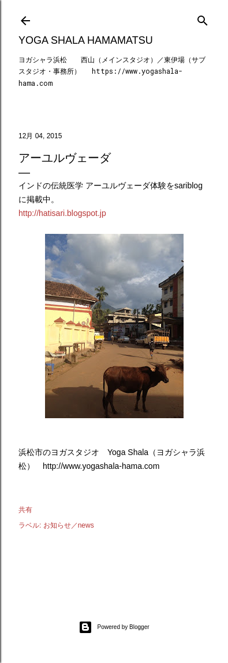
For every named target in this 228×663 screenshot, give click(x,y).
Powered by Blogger (114, 627)
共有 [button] (25, 510)
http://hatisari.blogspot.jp (62, 213)
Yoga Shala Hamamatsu (85, 40)
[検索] (203, 18)
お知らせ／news (68, 525)
